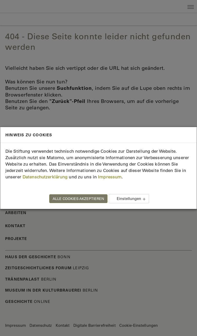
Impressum (110, 176)
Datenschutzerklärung (45, 176)
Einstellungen (129, 198)
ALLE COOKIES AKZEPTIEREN (78, 198)
